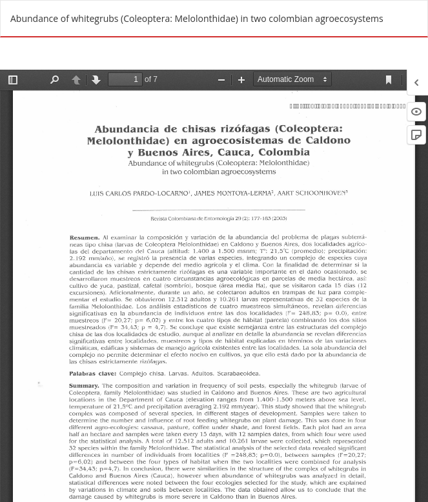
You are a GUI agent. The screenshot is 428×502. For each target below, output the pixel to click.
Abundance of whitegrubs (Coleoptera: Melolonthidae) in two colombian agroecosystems (196, 18)
